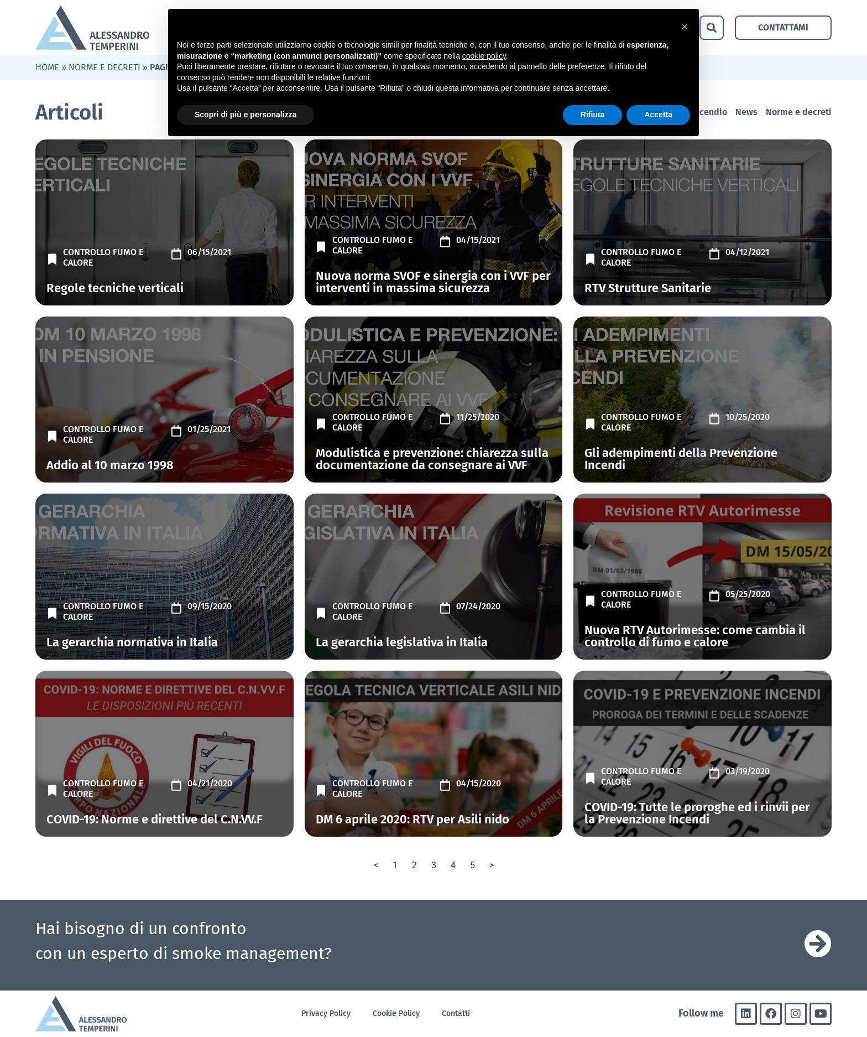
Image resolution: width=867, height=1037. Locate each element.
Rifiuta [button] (593, 114)
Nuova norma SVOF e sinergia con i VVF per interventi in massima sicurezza (433, 281)
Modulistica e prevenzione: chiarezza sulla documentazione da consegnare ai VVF (432, 459)
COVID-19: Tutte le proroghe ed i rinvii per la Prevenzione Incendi (697, 813)
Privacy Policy (326, 1013)
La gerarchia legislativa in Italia (402, 642)
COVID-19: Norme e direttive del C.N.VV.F (154, 819)
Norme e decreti (104, 67)
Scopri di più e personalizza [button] (245, 114)
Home (47, 67)
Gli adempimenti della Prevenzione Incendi (680, 459)
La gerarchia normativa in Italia (132, 642)
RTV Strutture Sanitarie (647, 288)
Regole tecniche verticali (115, 288)
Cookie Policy (396, 1013)
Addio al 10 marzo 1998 (110, 465)
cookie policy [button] (484, 55)
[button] (711, 27)
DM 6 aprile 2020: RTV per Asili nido (412, 819)
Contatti (456, 1013)
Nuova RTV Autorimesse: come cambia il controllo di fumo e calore (695, 636)
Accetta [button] (658, 114)
